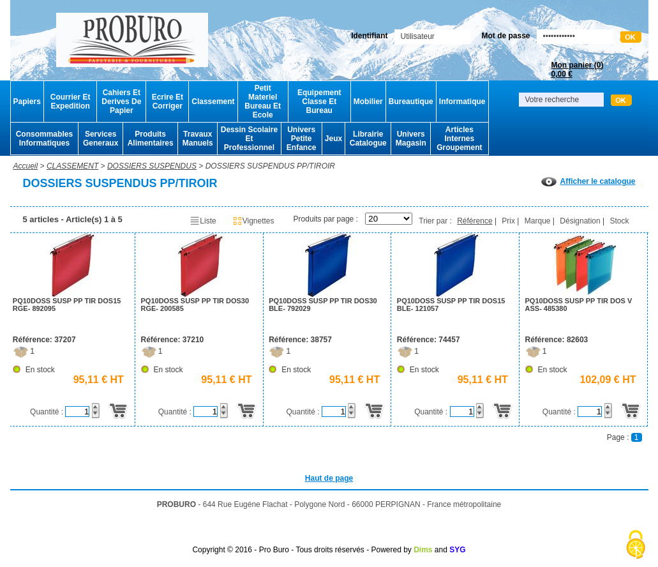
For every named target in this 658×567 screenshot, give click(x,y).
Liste (203, 221)
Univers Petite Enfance (302, 138)
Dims (423, 549)
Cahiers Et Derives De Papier (121, 101)
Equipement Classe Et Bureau (319, 101)
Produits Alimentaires (151, 138)
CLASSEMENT (72, 166)
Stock (619, 220)
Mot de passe (505, 35)
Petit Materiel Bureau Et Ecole (262, 101)
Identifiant (369, 35)
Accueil (25, 166)
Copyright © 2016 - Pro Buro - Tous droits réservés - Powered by (301, 549)
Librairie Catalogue (368, 138)
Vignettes (253, 221)
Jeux (333, 138)
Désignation (580, 220)
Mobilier (368, 101)
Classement (212, 101)
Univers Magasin (411, 138)
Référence (474, 220)
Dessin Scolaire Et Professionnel (249, 138)
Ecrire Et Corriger (167, 101)
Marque (538, 220)
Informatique (462, 101)
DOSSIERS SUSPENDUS (152, 166)
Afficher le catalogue (588, 181)
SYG (457, 549)
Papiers (27, 101)
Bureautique (411, 101)
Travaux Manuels (198, 138)
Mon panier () (577, 70)
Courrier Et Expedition (70, 101)
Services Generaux (100, 138)
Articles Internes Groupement (459, 138)
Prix (508, 220)
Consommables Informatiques (44, 138)
